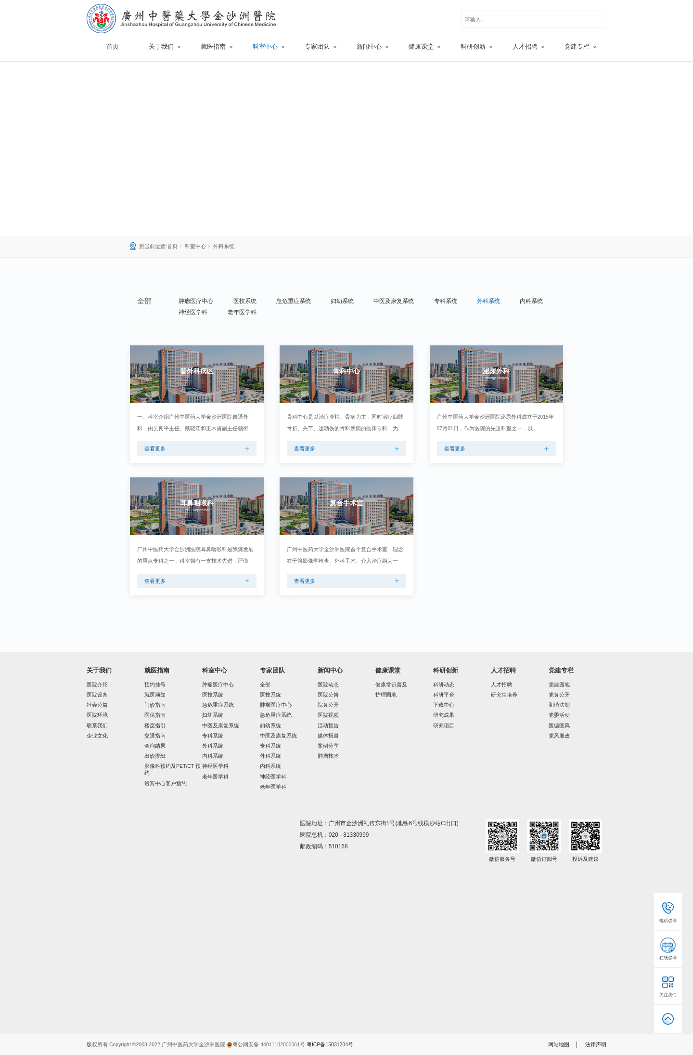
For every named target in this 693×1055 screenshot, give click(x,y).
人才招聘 (503, 670)
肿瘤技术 (328, 756)
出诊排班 (155, 756)
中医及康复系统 (393, 301)
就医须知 (155, 695)
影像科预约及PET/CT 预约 (172, 769)
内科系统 (531, 301)
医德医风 (559, 725)
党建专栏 (561, 670)
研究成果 (443, 715)
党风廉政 (559, 735)
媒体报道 (328, 735)
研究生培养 (504, 695)
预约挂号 (155, 684)
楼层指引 (155, 725)
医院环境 (97, 715)
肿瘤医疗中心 (196, 301)
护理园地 (386, 695)
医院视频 (328, 715)
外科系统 (223, 246)
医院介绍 (97, 684)
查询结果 (155, 746)
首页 (112, 46)
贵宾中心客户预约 (165, 783)
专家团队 (272, 670)
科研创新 (445, 670)
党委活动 (559, 715)
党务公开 (559, 695)
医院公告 (328, 695)
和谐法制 (559, 705)
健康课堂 (387, 670)
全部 (265, 684)
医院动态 (328, 684)
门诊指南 (155, 705)
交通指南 (155, 735)
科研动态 (443, 684)
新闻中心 (330, 670)
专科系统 (445, 301)
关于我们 (99, 670)
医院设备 (97, 695)
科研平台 (443, 695)
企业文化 (97, 735)
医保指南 (155, 715)
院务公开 (328, 705)
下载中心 (443, 705)
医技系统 (245, 301)
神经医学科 (193, 312)
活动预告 (328, 725)
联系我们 (97, 725)
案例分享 (328, 746)
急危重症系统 (293, 301)
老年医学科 (242, 312)
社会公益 (97, 705)
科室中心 (195, 246)
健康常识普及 (391, 684)
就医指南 (156, 670)
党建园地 (559, 684)
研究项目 (443, 725)
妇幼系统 (342, 301)
